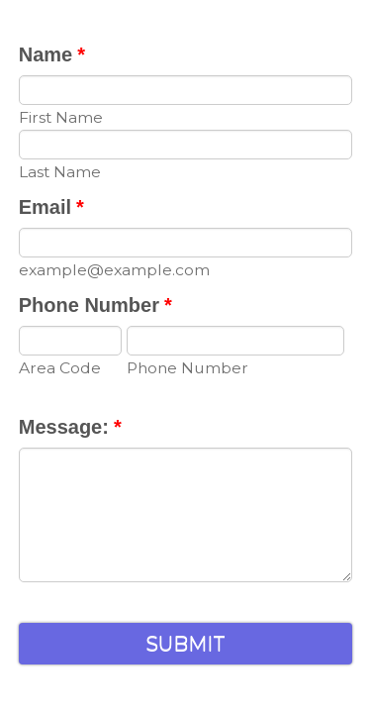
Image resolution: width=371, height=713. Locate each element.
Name (52, 54)
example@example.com (114, 269)
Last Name (60, 171)
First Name (61, 117)
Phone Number (95, 305)
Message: (70, 427)
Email (51, 207)
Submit (185, 647)
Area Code (60, 367)
